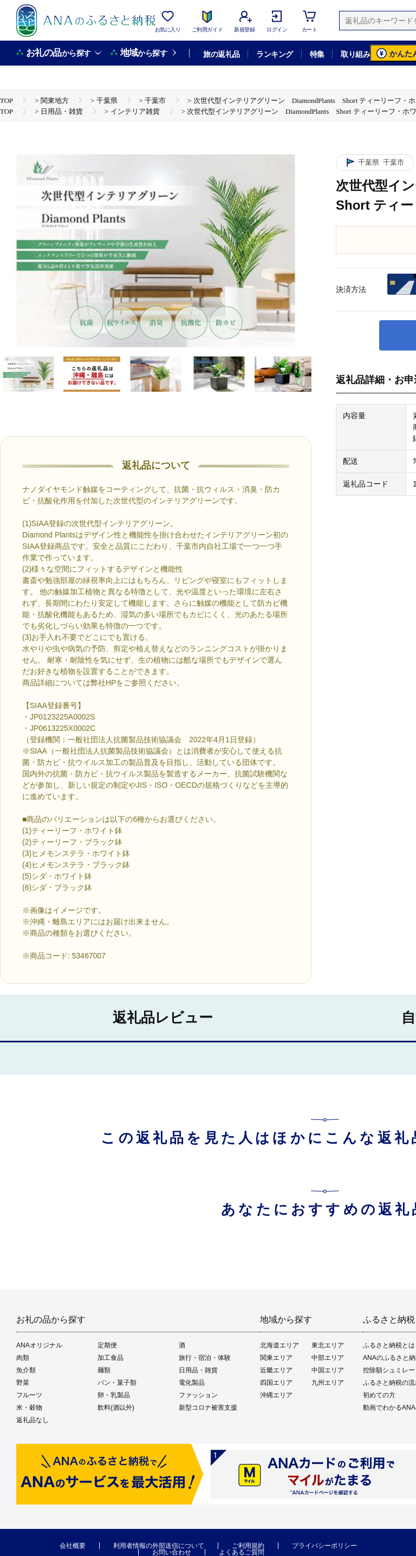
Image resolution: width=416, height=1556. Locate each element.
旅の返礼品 (221, 54)
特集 (317, 54)
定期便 (107, 1345)
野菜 (22, 1382)
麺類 (104, 1370)
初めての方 (379, 1395)
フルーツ (29, 1395)
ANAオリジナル (39, 1345)
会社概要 (73, 1545)
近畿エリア (276, 1370)
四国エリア (276, 1382)
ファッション (198, 1395)
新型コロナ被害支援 (208, 1407)
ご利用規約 (248, 1545)
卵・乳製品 (114, 1395)
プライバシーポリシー (324, 1545)
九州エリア (327, 1382)
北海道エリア (279, 1345)
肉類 (22, 1358)
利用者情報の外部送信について (158, 1545)
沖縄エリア (276, 1395)
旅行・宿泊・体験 (205, 1358)
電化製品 (192, 1382)
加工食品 (110, 1358)
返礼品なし (32, 1420)
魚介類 (26, 1370)
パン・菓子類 (117, 1382)
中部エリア (327, 1358)
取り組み (355, 54)
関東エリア (276, 1358)
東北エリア (327, 1345)
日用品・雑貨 (198, 1370)
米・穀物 (29, 1407)
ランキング (274, 54)
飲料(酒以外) (116, 1407)
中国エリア (327, 1370)
